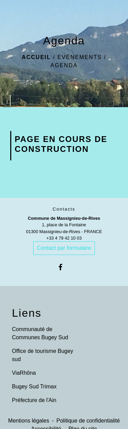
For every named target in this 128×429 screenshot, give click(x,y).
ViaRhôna (24, 373)
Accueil (36, 57)
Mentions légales (28, 421)
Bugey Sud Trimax (34, 386)
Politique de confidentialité (88, 421)
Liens (27, 313)
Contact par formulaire (64, 248)
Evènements (79, 57)
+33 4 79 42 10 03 (64, 238)
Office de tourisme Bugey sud (42, 355)
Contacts (64, 209)
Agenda (64, 65)
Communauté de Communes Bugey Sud (40, 333)
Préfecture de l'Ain (34, 400)
